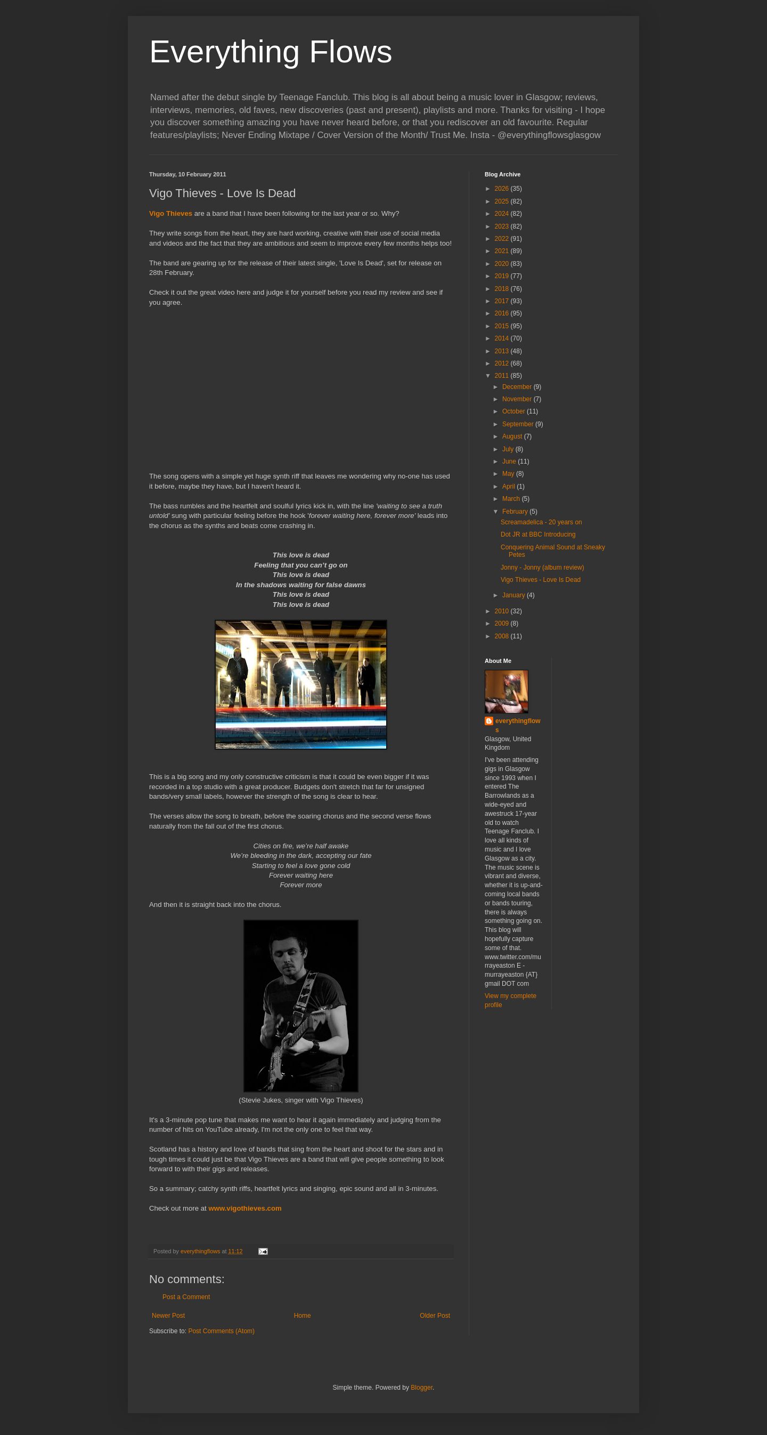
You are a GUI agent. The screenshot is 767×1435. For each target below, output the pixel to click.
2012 (503, 363)
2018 (503, 289)
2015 (503, 326)
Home (302, 1315)
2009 (503, 623)
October (514, 411)
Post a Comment (186, 1297)
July (509, 449)
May (509, 473)
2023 (503, 226)
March (512, 498)
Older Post (435, 1315)
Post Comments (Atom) (221, 1331)
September (518, 424)
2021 (503, 251)
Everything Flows (271, 51)
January (514, 595)
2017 (503, 301)
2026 (503, 188)
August (513, 436)
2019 (503, 276)
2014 (503, 338)
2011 (503, 375)
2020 (503, 263)
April (509, 486)
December (518, 387)
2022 (503, 238)
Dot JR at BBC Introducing (538, 534)
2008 (503, 636)
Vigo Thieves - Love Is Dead (541, 579)
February (515, 511)
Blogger (422, 1387)
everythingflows (518, 725)
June (510, 461)
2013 (503, 351)
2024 (503, 213)
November (518, 399)
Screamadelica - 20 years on (541, 522)
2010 (503, 611)
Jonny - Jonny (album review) (542, 567)
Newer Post (168, 1315)
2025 (503, 201)
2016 (503, 313)
